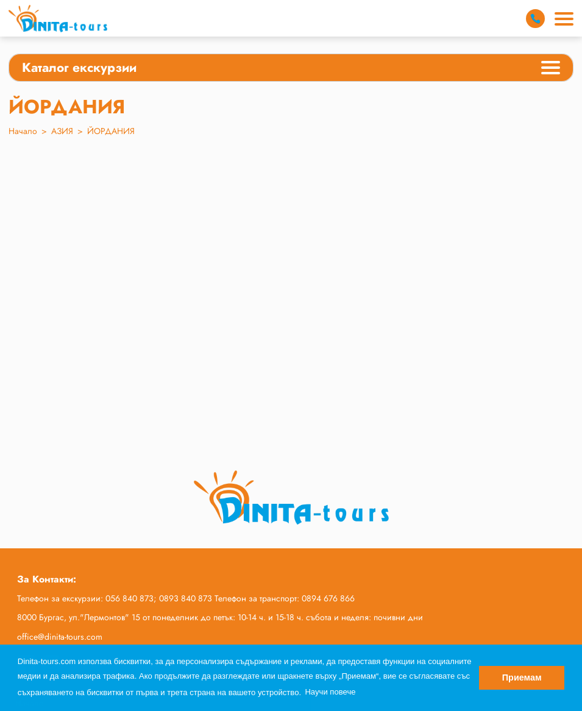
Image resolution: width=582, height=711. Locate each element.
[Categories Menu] (550, 69)
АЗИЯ (62, 131)
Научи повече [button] (330, 691)
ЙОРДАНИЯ (111, 131)
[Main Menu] (564, 19)
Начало (23, 131)
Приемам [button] (522, 677)
